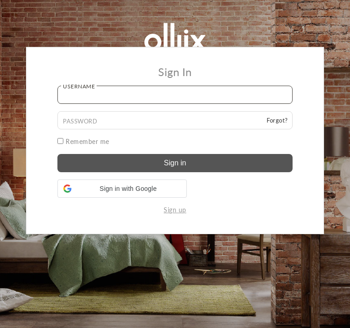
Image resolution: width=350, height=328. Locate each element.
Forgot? (277, 120)
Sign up (175, 210)
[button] (122, 188)
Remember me (83, 141)
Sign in (175, 163)
